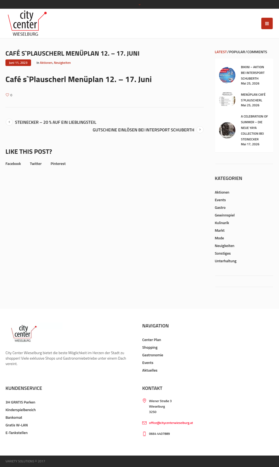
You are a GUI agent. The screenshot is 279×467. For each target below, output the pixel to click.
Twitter (36, 163)
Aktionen (46, 62)
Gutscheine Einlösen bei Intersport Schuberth (143, 129)
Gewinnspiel (225, 215)
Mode (219, 238)
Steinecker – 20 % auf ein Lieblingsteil (55, 122)
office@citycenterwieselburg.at (171, 422)
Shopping (149, 347)
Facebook (13, 163)
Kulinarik (222, 222)
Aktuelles (149, 370)
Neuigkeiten (62, 62)
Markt (220, 230)
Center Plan (151, 339)
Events (220, 200)
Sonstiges (223, 253)
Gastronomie (152, 355)
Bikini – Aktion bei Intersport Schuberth (253, 72)
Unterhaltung (225, 261)
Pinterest (58, 163)
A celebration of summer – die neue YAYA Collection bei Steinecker (254, 128)
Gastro (220, 207)
